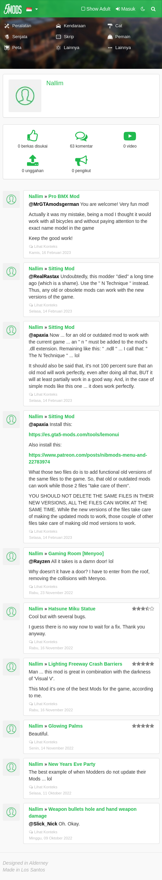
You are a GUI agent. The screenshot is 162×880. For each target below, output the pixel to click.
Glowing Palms (66, 726)
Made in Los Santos (24, 870)
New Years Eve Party (72, 764)
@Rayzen (39, 561)
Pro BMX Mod (64, 196)
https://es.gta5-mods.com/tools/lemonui (74, 434)
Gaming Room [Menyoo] (76, 553)
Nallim (55, 83)
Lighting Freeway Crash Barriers (85, 664)
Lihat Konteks (43, 246)
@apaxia (38, 335)
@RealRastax (44, 276)
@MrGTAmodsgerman (54, 204)
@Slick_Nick (43, 823)
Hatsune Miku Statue (72, 608)
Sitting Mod (62, 268)
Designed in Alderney (25, 863)
